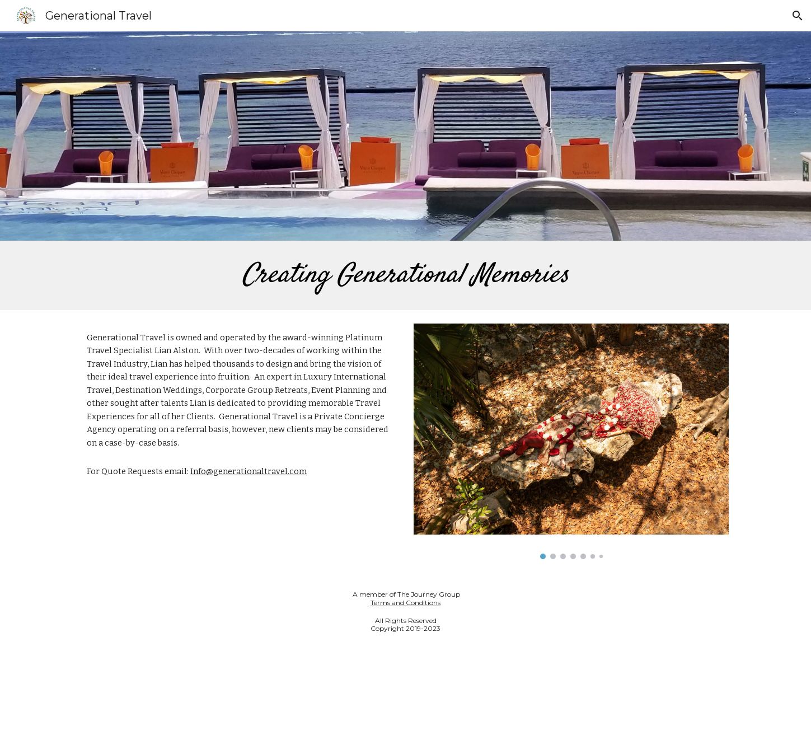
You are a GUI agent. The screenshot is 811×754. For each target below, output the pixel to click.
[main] (405, 275)
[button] (797, 15)
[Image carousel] (571, 441)
